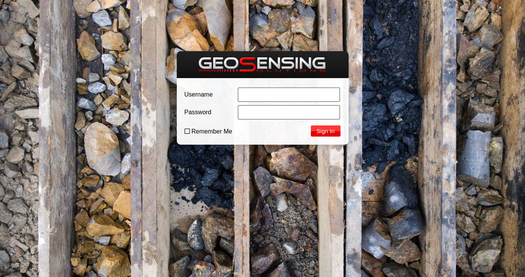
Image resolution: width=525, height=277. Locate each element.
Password (198, 112)
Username (199, 94)
